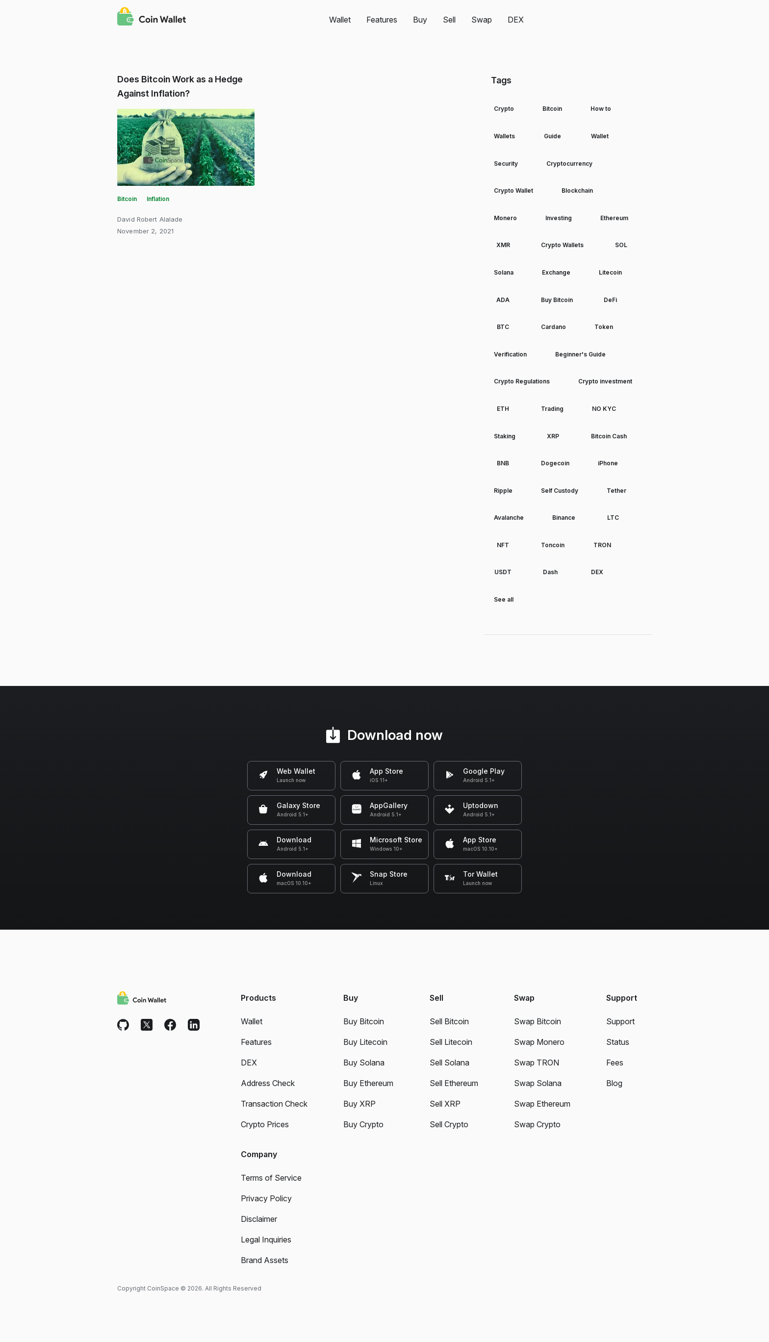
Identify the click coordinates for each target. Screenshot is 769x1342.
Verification (510, 354)
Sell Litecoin (451, 1042)
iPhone (608, 463)
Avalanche (509, 517)
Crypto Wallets (562, 245)
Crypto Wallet (513, 190)
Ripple (503, 490)
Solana (503, 272)
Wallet (340, 20)
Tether (616, 490)
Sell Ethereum (454, 1083)
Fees (614, 1062)
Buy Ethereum (368, 1083)
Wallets (504, 136)
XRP (553, 436)
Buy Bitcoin (557, 300)
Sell (449, 20)
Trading (552, 408)
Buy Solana (363, 1062)
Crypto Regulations (522, 381)
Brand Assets (264, 1260)
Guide (552, 136)
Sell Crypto (449, 1124)
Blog (614, 1083)
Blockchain (577, 190)
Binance (563, 517)
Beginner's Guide (580, 354)
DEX (516, 20)
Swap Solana (538, 1083)
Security (506, 163)
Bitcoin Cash (609, 436)
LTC (613, 517)
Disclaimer (259, 1219)
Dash (550, 572)
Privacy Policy (266, 1198)
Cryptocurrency (569, 163)
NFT (503, 545)
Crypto (504, 108)
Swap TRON (536, 1062)
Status (617, 1042)
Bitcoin (127, 199)
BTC (503, 326)
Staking (504, 436)
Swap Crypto (537, 1124)
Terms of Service (271, 1178)
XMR (503, 245)
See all (503, 599)
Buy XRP (359, 1104)
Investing (558, 218)
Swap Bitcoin (537, 1021)
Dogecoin (555, 463)
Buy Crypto (363, 1124)
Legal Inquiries (266, 1239)
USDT (503, 572)
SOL (621, 245)
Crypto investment (605, 381)
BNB (503, 463)
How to (600, 108)
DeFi (610, 300)
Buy (420, 20)
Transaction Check (274, 1104)
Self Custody (559, 490)
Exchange (556, 272)
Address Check (268, 1083)
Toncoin (552, 545)
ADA (503, 300)
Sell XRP (445, 1104)
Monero (505, 218)
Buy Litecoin (365, 1042)
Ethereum (614, 218)
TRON (602, 545)
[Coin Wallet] (151, 17)
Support (620, 1021)
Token (603, 326)
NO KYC (604, 408)
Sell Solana (449, 1062)
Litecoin (610, 272)
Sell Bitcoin (449, 1021)
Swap (481, 20)
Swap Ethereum (542, 1104)
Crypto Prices (265, 1124)
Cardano (553, 326)
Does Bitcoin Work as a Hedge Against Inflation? (180, 86)
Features (381, 20)
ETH (503, 408)
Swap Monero (539, 1042)
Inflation (158, 199)
